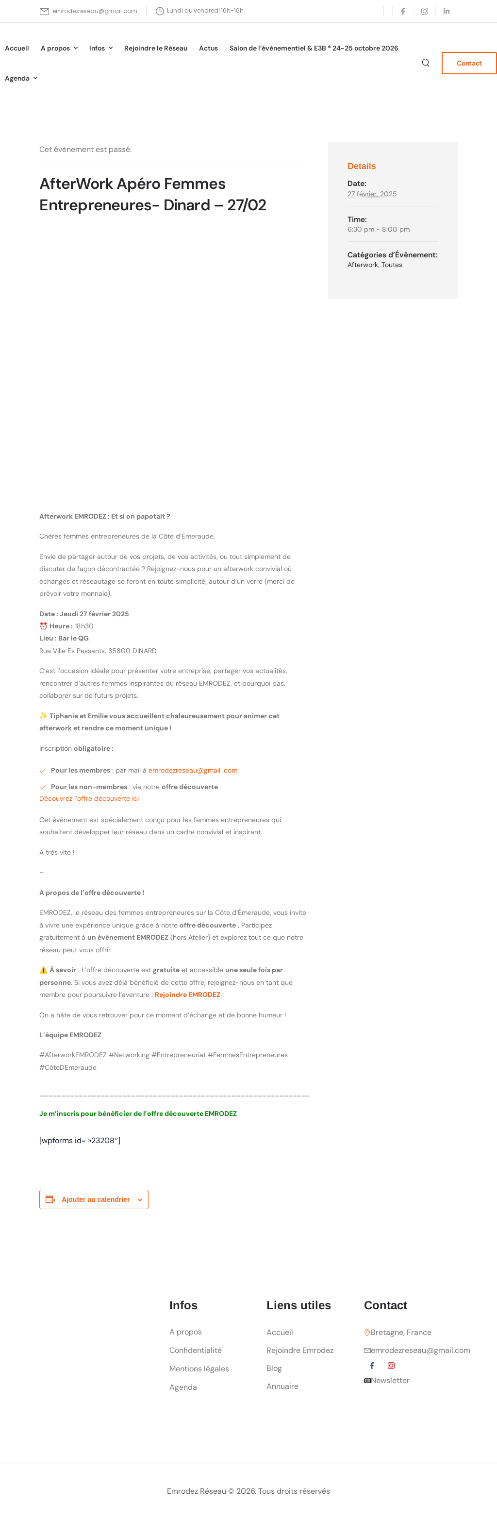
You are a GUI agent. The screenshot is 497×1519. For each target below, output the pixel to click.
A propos (55, 48)
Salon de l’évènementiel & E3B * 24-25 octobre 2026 (314, 48)
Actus (208, 48)
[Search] (427, 62)
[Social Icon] (403, 11)
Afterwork (363, 264)
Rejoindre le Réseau (155, 48)
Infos (97, 48)
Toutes (391, 264)
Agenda (17, 78)
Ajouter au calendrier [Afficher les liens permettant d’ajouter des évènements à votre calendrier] (96, 1199)
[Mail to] (88, 11)
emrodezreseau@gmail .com (193, 770)
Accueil (17, 48)
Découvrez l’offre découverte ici (89, 798)
